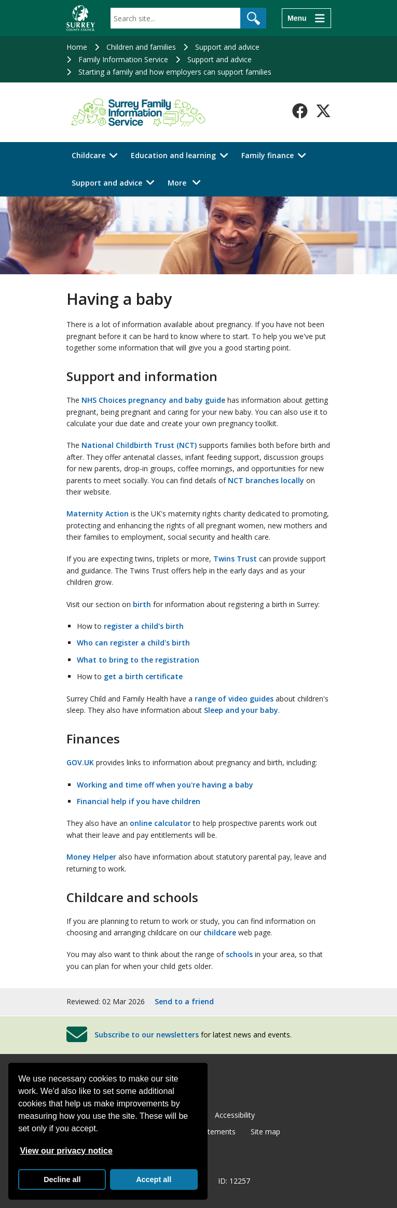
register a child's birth (144, 626)
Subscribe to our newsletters (146, 1034)
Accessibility (235, 1115)
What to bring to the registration (138, 660)
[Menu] (306, 18)
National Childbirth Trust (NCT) (139, 445)
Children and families (141, 47)
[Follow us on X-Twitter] (323, 111)
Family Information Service (123, 59)
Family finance (267, 155)
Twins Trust (235, 559)
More (187, 182)
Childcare (88, 155)
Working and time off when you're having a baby (165, 785)
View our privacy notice (66, 1150)
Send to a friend (184, 1001)
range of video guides (234, 699)
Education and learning (173, 155)
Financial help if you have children (138, 801)
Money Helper (91, 857)
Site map (265, 1131)
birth (142, 604)
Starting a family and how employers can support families (174, 72)
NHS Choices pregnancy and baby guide (153, 400)
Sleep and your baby (241, 710)
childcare (219, 932)
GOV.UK (80, 762)
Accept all (153, 1179)
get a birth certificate (143, 676)
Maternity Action (97, 513)
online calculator (160, 823)
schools (239, 954)
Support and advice (227, 47)
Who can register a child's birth (133, 643)
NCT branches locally (266, 480)
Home (76, 47)
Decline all (62, 1179)
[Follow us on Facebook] (300, 111)
